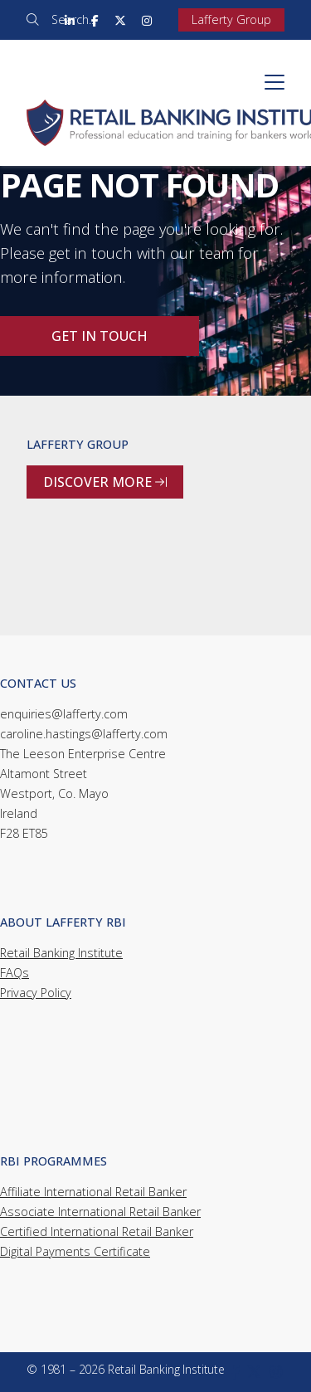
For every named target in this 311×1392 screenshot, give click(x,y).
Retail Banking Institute (61, 953)
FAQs (14, 973)
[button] (274, 82)
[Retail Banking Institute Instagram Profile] (147, 20)
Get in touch (99, 336)
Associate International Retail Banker (100, 1211)
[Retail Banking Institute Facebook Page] (95, 20)
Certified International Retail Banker (96, 1231)
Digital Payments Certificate (75, 1251)
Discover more (105, 482)
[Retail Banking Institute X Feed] (120, 20)
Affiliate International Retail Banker (93, 1192)
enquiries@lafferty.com (64, 714)
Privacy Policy (35, 992)
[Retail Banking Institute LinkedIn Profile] (70, 20)
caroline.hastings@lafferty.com (84, 734)
